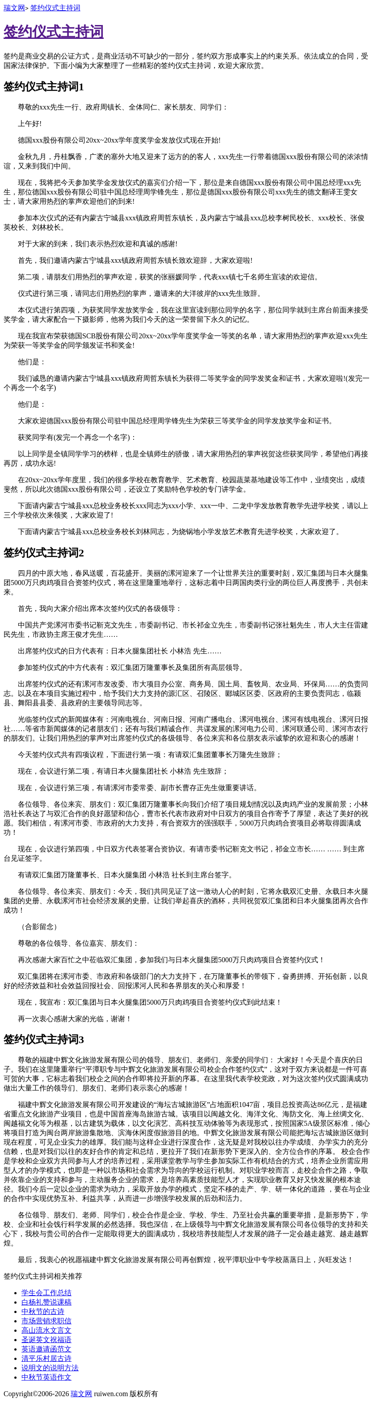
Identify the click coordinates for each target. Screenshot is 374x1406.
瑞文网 (14, 8)
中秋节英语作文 (46, 1377)
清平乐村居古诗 (46, 1358)
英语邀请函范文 (46, 1349)
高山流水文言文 (46, 1330)
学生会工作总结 (46, 1293)
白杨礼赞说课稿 (46, 1302)
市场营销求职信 (46, 1321)
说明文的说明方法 (50, 1368)
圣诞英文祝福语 (46, 1339)
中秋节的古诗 (42, 1311)
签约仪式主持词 (55, 8)
